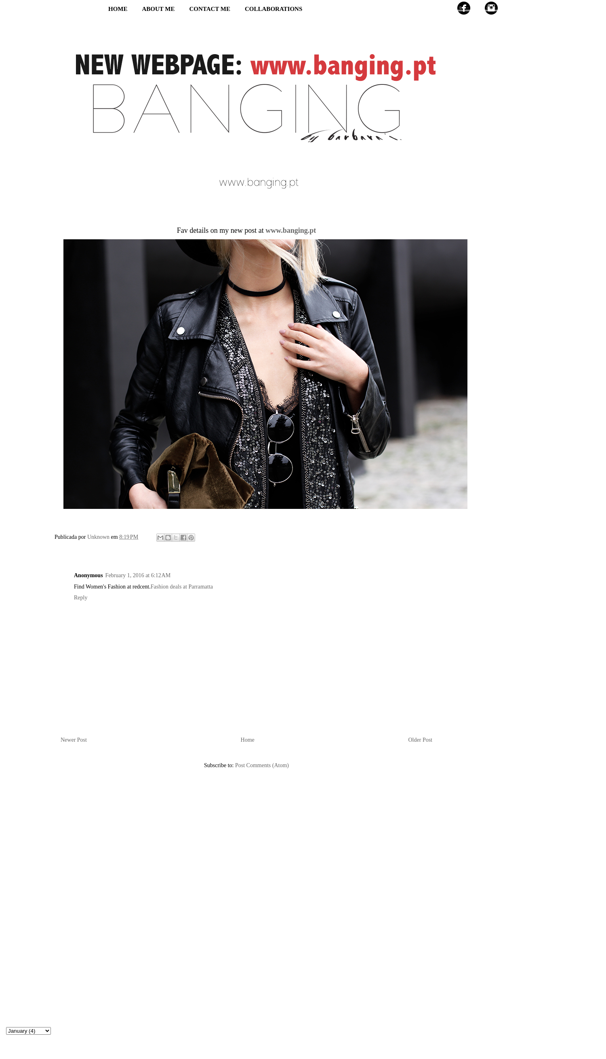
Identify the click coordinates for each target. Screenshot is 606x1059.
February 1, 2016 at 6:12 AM (138, 575)
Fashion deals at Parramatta (182, 587)
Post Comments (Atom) (262, 765)
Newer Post (74, 740)
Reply (80, 598)
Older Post (420, 740)
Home (248, 740)
